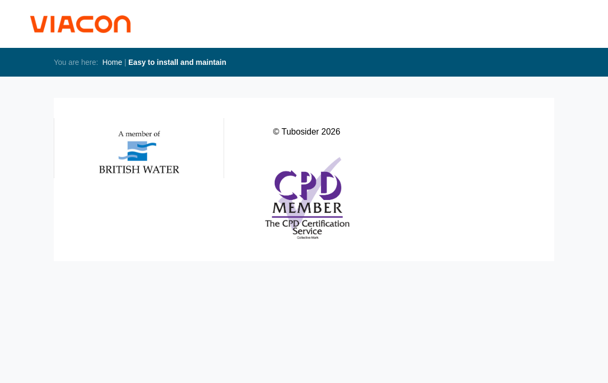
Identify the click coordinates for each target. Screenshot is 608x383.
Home (112, 62)
